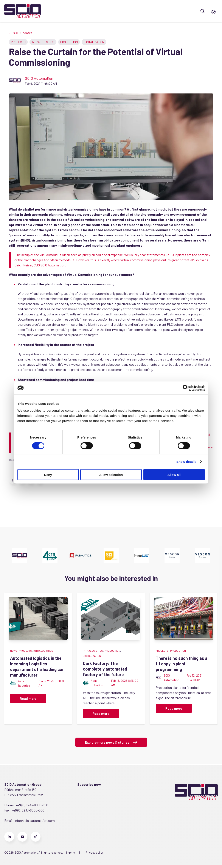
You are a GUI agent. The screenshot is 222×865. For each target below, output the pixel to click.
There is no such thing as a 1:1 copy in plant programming (181, 664)
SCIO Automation (39, 78)
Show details (186, 461)
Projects (18, 42)
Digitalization (94, 42)
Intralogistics (43, 42)
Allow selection (111, 474)
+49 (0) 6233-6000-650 (32, 805)
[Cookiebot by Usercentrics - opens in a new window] (186, 388)
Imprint (70, 852)
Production (69, 42)
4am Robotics (24, 683)
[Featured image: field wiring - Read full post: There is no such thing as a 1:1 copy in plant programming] (183, 618)
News (13, 650)
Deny (48, 474)
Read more (28, 698)
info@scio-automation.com (34, 820)
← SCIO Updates (21, 33)
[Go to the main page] (22, 11)
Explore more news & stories (111, 742)
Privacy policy (94, 852)
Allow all (174, 474)
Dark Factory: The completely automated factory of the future (105, 669)
